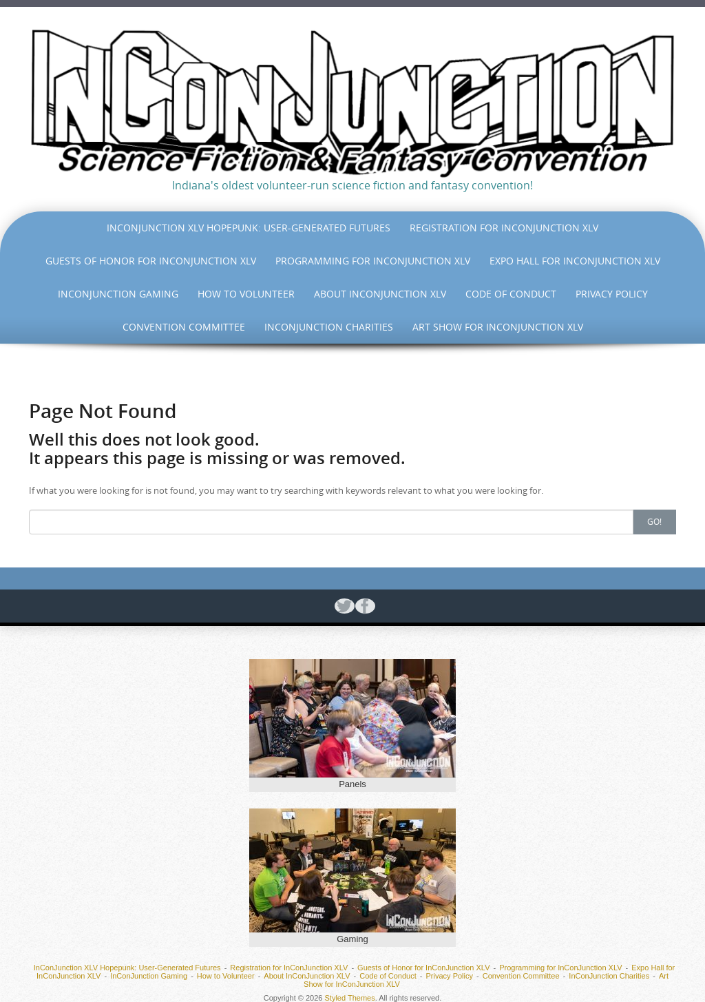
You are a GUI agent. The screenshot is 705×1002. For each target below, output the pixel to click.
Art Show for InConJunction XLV (497, 326)
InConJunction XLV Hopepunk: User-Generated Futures (248, 227)
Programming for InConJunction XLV (372, 260)
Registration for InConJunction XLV (504, 227)
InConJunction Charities (328, 326)
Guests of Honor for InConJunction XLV (150, 260)
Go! (654, 521)
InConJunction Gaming (118, 293)
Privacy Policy (612, 293)
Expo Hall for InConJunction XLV (575, 260)
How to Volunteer (246, 293)
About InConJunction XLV (380, 293)
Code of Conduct (510, 293)
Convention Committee (184, 326)
